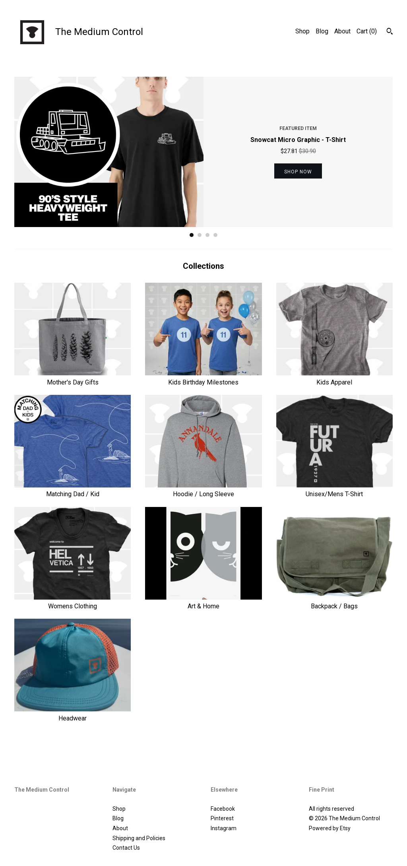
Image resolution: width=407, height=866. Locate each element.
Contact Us (126, 848)
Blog (322, 31)
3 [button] (207, 235)
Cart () (367, 31)
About (342, 31)
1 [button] (192, 235)
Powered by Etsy (330, 828)
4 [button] (215, 235)
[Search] (390, 32)
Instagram (223, 828)
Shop (302, 31)
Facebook (223, 809)
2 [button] (200, 235)
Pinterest (222, 818)
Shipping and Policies (138, 838)
